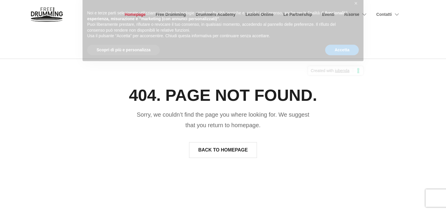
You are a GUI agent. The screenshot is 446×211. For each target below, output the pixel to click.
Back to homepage (223, 149)
